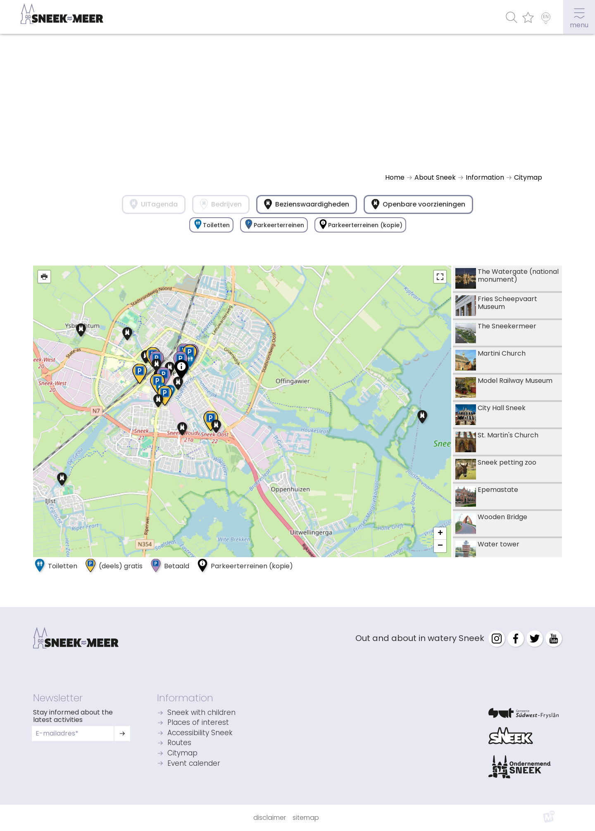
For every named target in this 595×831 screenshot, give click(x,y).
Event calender (193, 764)
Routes (179, 743)
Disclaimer (269, 817)
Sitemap (306, 817)
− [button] (440, 546)
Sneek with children (201, 713)
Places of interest (198, 723)
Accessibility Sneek (200, 733)
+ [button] (440, 533)
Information (185, 698)
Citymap (182, 753)
